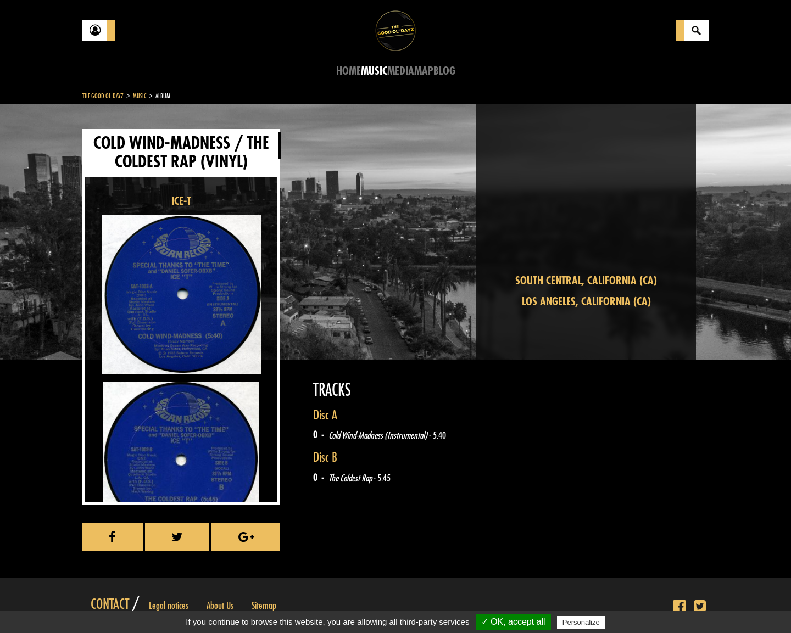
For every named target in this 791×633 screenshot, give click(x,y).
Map (423, 71)
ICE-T (181, 201)
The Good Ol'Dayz (103, 96)
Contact (110, 604)
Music (374, 71)
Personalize (581, 622)
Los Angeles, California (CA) (586, 301)
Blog (444, 71)
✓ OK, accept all (513, 621)
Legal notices (168, 605)
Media (400, 71)
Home (348, 71)
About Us (220, 605)
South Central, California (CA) (586, 281)
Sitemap (264, 605)
